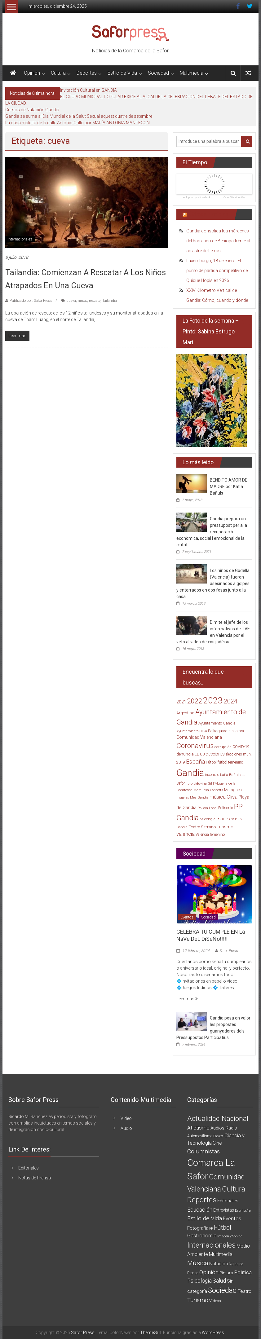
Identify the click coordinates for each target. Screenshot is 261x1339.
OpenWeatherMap (234, 197)
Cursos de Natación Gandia (32, 109)
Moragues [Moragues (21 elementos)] (233, 789)
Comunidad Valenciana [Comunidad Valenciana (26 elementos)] (199, 737)
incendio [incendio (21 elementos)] (212, 774)
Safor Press (228, 951)
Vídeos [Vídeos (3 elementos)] (215, 1300)
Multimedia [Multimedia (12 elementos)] (220, 1254)
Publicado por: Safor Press (31, 300)
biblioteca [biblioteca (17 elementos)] (236, 731)
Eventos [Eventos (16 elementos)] (232, 1218)
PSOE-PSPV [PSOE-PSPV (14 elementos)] (225, 819)
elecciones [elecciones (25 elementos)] (215, 753)
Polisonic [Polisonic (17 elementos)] (225, 808)
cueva (71, 300)
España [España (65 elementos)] (195, 761)
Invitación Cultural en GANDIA (88, 90)
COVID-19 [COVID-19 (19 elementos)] (241, 746)
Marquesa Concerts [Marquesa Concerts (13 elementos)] (208, 790)
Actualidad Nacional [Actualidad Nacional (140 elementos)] (217, 1118)
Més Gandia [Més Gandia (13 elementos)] (199, 797)
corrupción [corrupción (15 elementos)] (223, 747)
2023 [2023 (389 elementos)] (213, 700)
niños (82, 300)
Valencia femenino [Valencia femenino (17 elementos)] (210, 834)
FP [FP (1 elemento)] (211, 1229)
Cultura (58, 73)
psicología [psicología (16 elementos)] (207, 819)
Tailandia (109, 300)
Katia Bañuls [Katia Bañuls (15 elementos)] (230, 775)
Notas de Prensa (34, 1177)
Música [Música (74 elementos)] (197, 1263)
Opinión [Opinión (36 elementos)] (209, 1272)
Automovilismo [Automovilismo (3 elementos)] (199, 1136)
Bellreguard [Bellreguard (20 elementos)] (218, 731)
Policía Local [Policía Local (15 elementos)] (207, 808)
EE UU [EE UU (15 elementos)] (200, 754)
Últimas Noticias (208, 214)
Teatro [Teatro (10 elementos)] (244, 1291)
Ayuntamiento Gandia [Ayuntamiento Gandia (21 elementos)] (217, 723)
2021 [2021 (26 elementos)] (181, 701)
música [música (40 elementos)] (218, 797)
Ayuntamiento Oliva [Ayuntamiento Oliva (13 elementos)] (191, 731)
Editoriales (28, 1167)
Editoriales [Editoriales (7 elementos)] (227, 1201)
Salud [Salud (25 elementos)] (219, 1280)
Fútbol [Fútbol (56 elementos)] (222, 1227)
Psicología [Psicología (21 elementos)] (199, 1281)
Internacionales (20, 239)
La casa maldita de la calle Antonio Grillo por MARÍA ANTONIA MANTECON (77, 122)
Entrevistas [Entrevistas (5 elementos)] (223, 1210)
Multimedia (191, 73)
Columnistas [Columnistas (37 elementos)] (203, 1151)
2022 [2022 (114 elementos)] (194, 701)
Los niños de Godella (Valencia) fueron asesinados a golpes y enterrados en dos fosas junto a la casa (213, 583)
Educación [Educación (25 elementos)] (199, 1209)
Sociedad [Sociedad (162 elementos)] (222, 1290)
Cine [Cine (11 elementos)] (217, 1143)
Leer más (187, 998)
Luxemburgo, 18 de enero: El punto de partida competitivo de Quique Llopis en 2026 (217, 270)
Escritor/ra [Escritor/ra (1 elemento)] (243, 1211)
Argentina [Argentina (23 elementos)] (185, 713)
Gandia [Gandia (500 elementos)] (190, 773)
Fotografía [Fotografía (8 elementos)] (197, 1228)
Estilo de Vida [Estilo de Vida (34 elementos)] (204, 1218)
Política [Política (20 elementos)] (243, 1272)
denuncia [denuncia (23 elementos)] (185, 754)
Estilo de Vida (122, 73)
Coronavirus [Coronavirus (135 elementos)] (195, 746)
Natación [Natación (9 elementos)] (218, 1263)
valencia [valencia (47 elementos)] (185, 834)
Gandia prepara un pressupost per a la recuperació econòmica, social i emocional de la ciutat (211, 531)
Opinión (32, 73)
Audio (126, 1128)
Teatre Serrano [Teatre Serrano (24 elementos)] (202, 826)
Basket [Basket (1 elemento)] (218, 1136)
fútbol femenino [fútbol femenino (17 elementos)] (230, 762)
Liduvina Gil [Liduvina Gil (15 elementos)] (202, 784)
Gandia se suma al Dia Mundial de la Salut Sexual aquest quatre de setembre (78, 116)
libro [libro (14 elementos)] (189, 784)
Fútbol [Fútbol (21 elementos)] (211, 762)
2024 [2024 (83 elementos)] (230, 701)
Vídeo (126, 1118)
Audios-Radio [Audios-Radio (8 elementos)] (223, 1128)
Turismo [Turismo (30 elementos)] (225, 827)
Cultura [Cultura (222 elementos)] (233, 1189)
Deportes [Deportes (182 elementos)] (201, 1200)
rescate (94, 300)
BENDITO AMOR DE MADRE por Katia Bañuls (228, 487)
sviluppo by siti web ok (196, 197)
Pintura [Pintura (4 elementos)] (226, 1273)
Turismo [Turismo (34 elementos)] (197, 1300)
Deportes (87, 73)
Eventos (186, 917)
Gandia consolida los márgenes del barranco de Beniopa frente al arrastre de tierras (218, 240)
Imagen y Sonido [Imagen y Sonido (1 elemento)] (229, 1236)
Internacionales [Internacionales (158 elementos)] (211, 1245)
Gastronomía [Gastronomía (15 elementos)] (201, 1236)
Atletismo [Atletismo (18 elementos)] (198, 1128)
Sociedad (158, 73)
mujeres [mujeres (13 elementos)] (182, 797)
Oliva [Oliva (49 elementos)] (232, 797)
